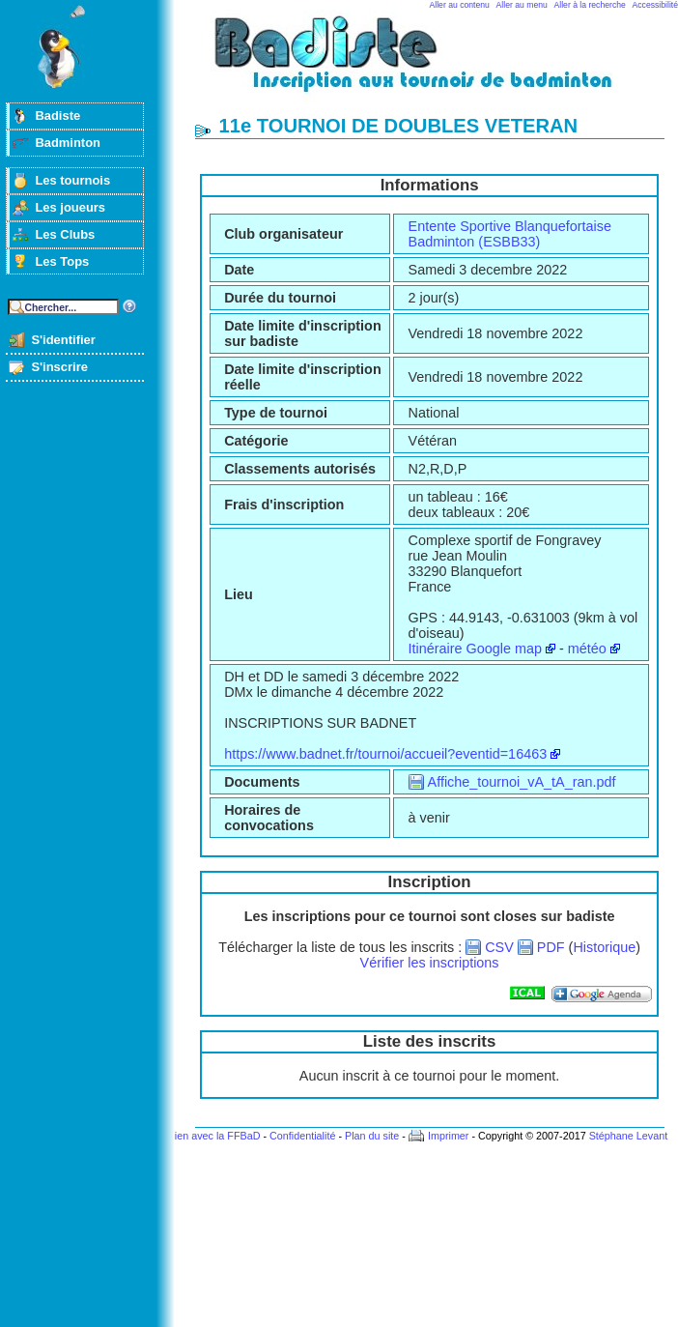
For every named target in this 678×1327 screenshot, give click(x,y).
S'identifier (63, 339)
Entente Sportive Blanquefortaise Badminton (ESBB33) (510, 233)
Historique (604, 947)
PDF (551, 947)
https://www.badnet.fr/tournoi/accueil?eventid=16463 (385, 754)
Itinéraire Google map (475, 648)
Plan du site (372, 1135)
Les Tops (62, 261)
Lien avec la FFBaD (215, 1135)
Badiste (57, 115)
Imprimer (448, 1135)
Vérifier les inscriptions (429, 962)
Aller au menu (522, 5)
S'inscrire (59, 367)
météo (587, 648)
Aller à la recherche (590, 5)
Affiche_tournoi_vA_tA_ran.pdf (522, 782)
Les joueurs (70, 207)
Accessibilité (655, 5)
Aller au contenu (460, 5)
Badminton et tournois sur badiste (436, 63)
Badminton (67, 142)
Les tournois (72, 180)
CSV (499, 947)
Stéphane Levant (628, 1135)
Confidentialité (302, 1135)
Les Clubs (65, 234)
